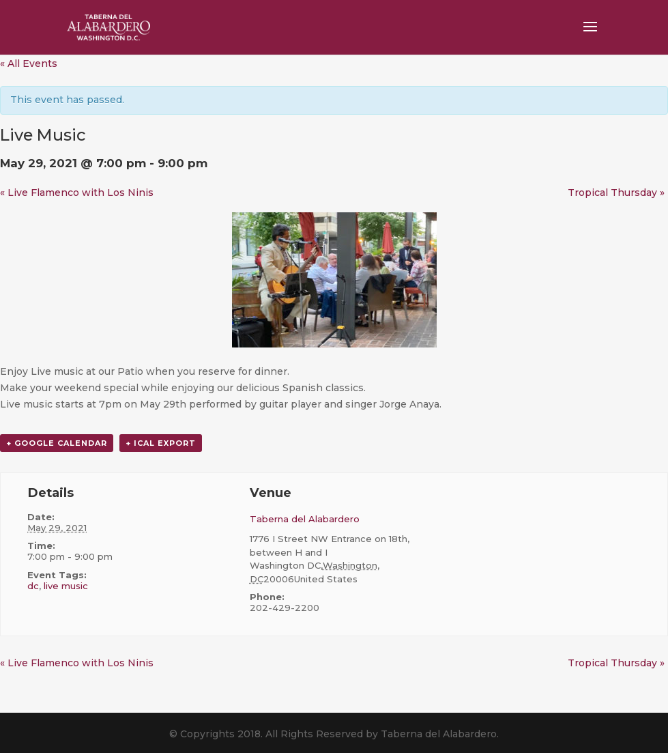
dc (33, 585)
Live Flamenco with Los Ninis (77, 192)
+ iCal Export (161, 443)
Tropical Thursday (616, 192)
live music (66, 585)
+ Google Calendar (56, 443)
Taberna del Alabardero (305, 518)
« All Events (28, 63)
